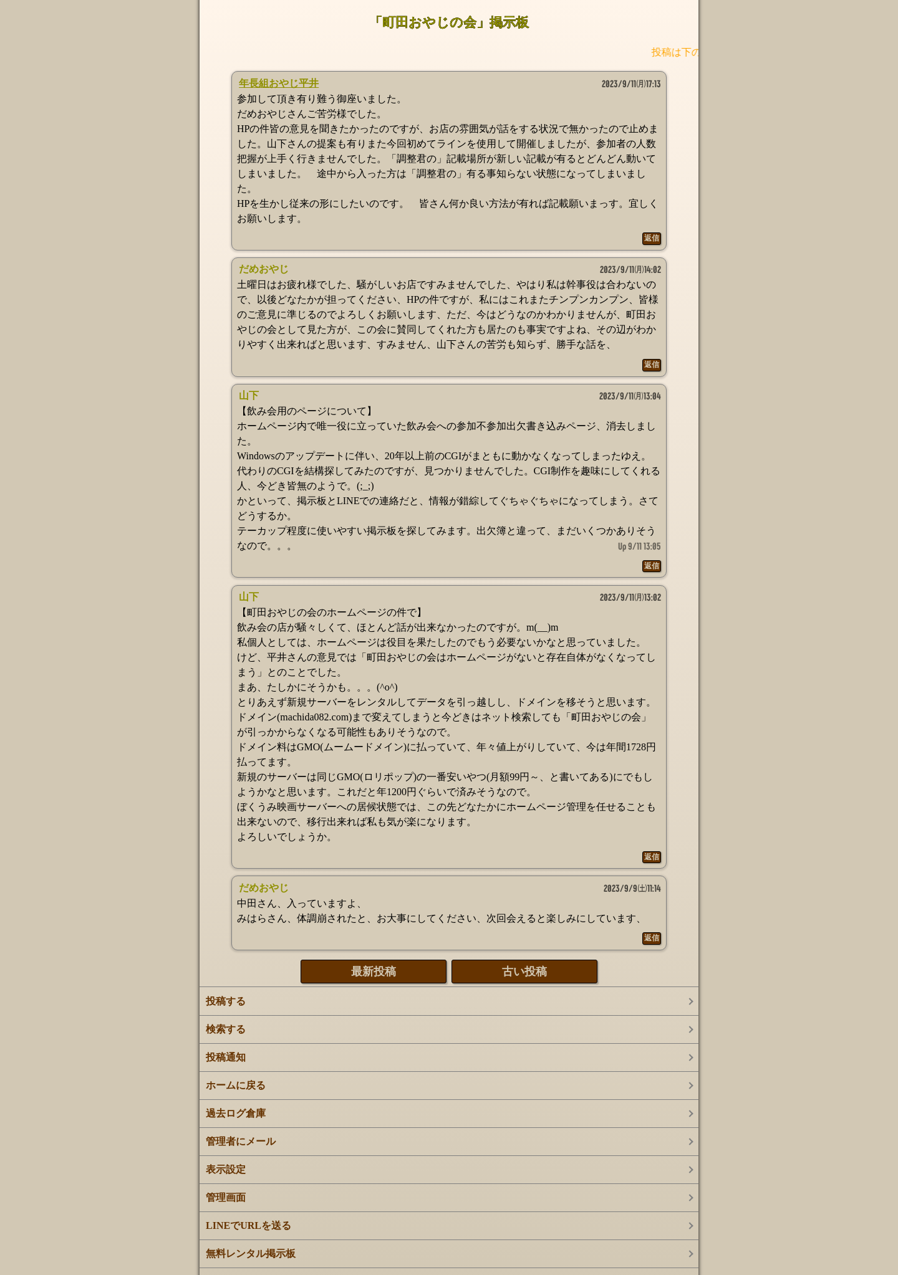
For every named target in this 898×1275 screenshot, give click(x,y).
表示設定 (226, 1169)
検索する (226, 1029)
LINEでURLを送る (248, 1225)
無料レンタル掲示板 (251, 1253)
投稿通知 (226, 1057)
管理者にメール (241, 1141)
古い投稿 (524, 971)
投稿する (226, 1001)
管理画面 (226, 1197)
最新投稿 (373, 971)
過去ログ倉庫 (236, 1113)
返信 (651, 238)
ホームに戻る (236, 1085)
